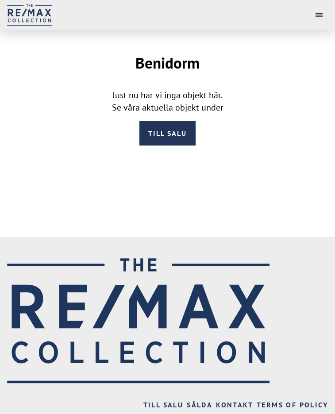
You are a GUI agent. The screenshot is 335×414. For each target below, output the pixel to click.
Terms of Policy (292, 404)
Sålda (199, 404)
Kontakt (234, 404)
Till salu (167, 133)
